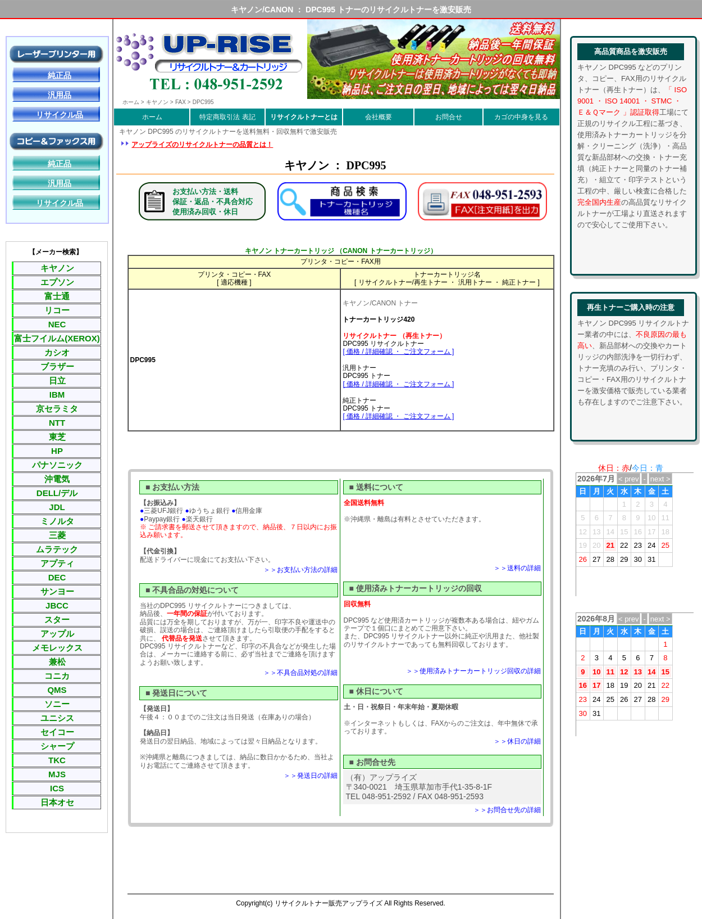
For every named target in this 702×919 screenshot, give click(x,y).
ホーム (152, 117)
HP (57, 451)
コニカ (57, 676)
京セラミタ (57, 408)
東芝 (57, 437)
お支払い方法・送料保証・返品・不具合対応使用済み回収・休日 (212, 201)
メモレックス (57, 647)
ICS (57, 788)
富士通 (57, 296)
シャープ (57, 746)
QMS (56, 690)
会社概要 (378, 117)
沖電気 (57, 479)
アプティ (57, 563)
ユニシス (57, 718)
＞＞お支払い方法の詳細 (300, 570)
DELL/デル (57, 493)
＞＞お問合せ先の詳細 (507, 810)
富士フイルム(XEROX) (57, 338)
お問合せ (448, 117)
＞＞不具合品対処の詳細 (300, 673)
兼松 (57, 661)
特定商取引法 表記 (227, 117)
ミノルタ (57, 521)
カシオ (57, 352)
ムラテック (57, 549)
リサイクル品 (59, 114)
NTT (57, 422)
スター (57, 619)
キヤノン (57, 268)
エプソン (57, 282)
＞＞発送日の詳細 (311, 776)
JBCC (57, 605)
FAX (180, 102)
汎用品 (59, 95)
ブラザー (57, 366)
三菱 (57, 535)
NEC (57, 324)
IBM (57, 394)
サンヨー (57, 591)
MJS (57, 774)
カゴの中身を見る (521, 117)
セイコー (57, 732)
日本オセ (57, 802)
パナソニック (57, 465)
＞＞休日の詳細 (517, 741)
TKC (57, 760)
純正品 (59, 75)
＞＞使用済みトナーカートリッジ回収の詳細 (473, 671)
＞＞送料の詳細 (517, 568)
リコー (57, 310)
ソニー (57, 704)
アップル (57, 633)
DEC (57, 577)
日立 (57, 380)
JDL (57, 507)
